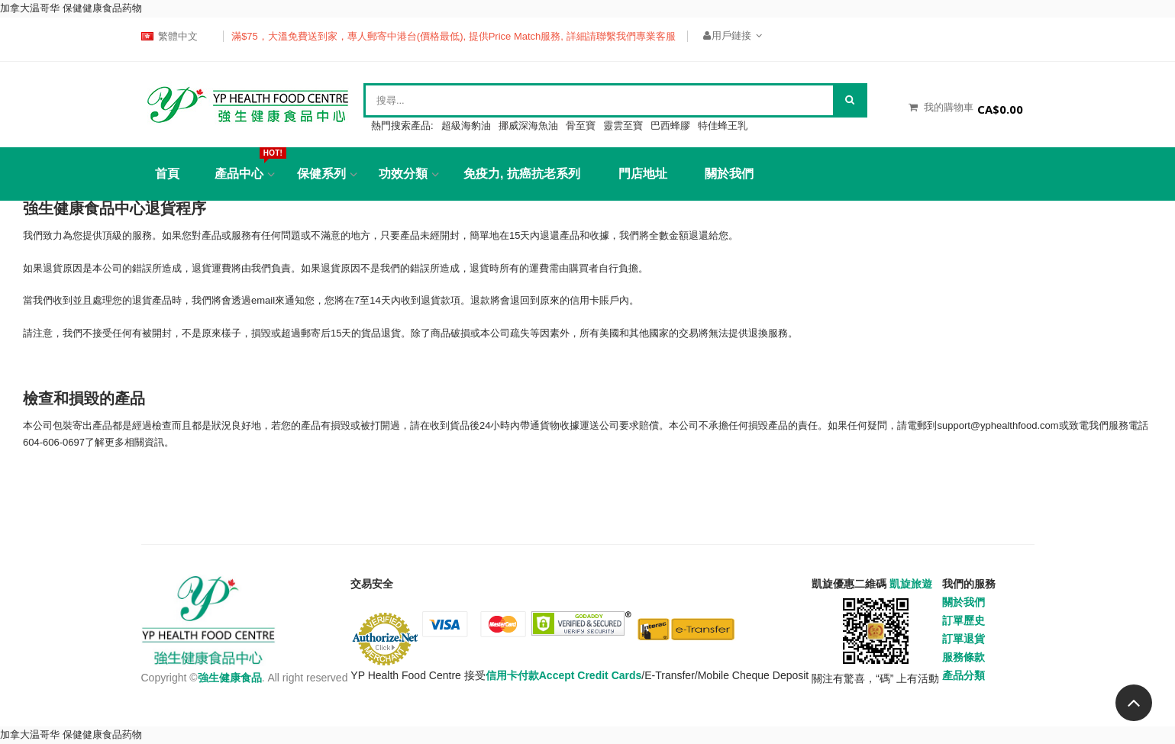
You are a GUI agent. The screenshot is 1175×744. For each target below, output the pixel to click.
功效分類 (403, 173)
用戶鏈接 (733, 35)
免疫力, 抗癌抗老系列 (521, 173)
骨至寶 (581, 125)
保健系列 (321, 173)
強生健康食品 (230, 678)
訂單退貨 (963, 639)
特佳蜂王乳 (722, 125)
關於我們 (729, 173)
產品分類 (963, 675)
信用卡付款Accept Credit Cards (564, 675)
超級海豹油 (466, 125)
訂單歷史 (963, 620)
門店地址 (642, 173)
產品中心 (245, 163)
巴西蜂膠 (670, 125)
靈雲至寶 (623, 125)
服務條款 (963, 657)
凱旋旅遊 (910, 584)
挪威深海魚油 (528, 125)
